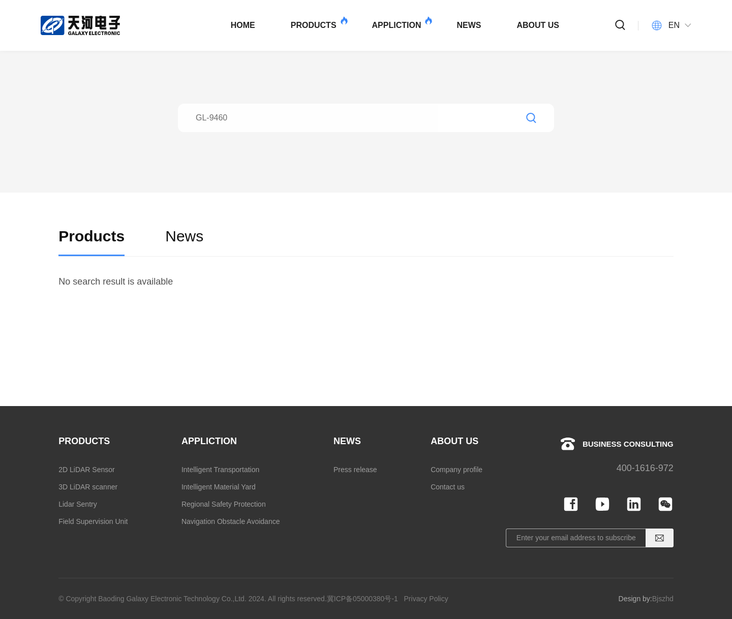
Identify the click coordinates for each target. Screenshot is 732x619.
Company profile (456, 469)
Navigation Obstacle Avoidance (230, 521)
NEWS (468, 25)
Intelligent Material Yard (218, 486)
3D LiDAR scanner (87, 486)
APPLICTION (402, 22)
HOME (243, 25)
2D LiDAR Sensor (86, 469)
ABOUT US (537, 25)
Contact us (448, 486)
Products (91, 245)
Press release (355, 469)
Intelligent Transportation (220, 469)
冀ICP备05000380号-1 (362, 599)
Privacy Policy (426, 599)
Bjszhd (663, 598)
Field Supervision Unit (93, 521)
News (184, 245)
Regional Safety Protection (223, 504)
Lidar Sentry (77, 504)
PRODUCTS (319, 22)
